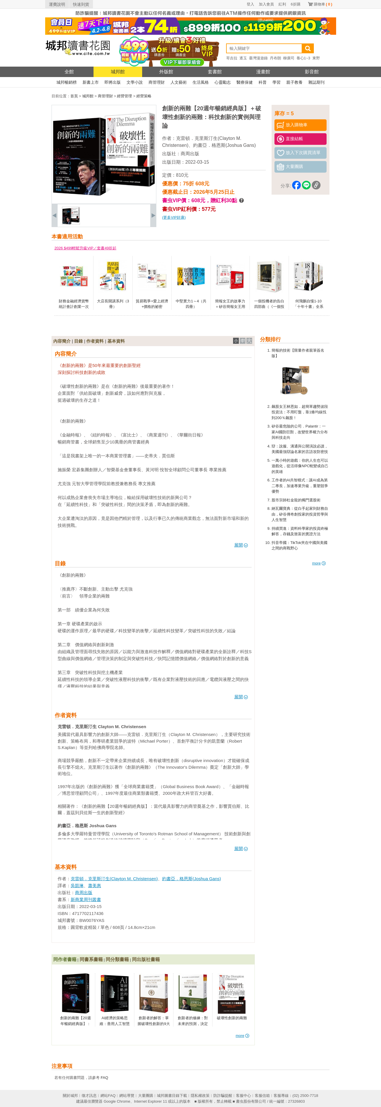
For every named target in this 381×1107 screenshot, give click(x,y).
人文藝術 (179, 82)
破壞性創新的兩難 (232, 1018)
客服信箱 (262, 1095)
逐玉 (243, 58)
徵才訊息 (89, 1095)
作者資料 (95, 341)
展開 (241, 544)
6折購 (295, 4)
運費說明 (57, 4)
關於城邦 (70, 1095)
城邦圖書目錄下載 (172, 1095)
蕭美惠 (94, 885)
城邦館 (118, 71)
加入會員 (266, 4)
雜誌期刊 (316, 82)
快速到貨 (81, 4)
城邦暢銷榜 (66, 82)
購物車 (323, 4)
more (319, 563)
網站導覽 (126, 1095)
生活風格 (201, 82)
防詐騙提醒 (222, 1095)
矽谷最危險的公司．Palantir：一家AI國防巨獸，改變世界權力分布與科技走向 (300, 432)
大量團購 (145, 1095)
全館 (69, 71)
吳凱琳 (77, 885)
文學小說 (135, 82)
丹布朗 (275, 58)
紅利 (282, 4)
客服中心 (243, 1095)
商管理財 (157, 82)
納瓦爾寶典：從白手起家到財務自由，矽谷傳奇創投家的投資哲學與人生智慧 (300, 514)
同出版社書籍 (146, 959)
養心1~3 (303, 58)
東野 (316, 58)
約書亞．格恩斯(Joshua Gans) (224, 145)
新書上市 (91, 82)
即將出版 (113, 82)
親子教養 (294, 82)
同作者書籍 (64, 959)
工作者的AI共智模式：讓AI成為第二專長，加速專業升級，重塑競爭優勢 (300, 486)
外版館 (166, 71)
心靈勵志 (223, 82)
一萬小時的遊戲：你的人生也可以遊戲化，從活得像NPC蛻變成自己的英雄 (300, 466)
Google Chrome (117, 1101)
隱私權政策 (200, 1095)
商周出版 (190, 153)
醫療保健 (245, 82)
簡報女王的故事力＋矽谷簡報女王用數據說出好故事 (230, 307)
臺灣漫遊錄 (258, 58)
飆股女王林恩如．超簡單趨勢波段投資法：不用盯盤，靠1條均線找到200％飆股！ (300, 412)
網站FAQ (108, 1095)
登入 (250, 4)
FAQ (104, 1077)
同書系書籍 (91, 959)
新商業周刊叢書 (86, 899)
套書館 (215, 71)
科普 (263, 82)
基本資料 (116, 341)
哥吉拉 (231, 58)
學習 (276, 82)
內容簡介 (62, 341)
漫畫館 (263, 71)
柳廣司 (288, 58)
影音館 (312, 71)
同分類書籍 (117, 959)
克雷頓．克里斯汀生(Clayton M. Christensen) (114, 878)
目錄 (78, 341)
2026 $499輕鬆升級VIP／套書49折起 (85, 248)
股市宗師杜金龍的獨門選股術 (296, 500)
